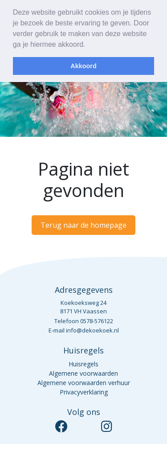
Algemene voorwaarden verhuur (83, 382)
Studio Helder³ (136, 456)
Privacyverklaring (84, 392)
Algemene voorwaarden (83, 373)
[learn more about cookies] (88, 45)
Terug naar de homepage (83, 225)
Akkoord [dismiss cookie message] (83, 66)
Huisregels (83, 364)
